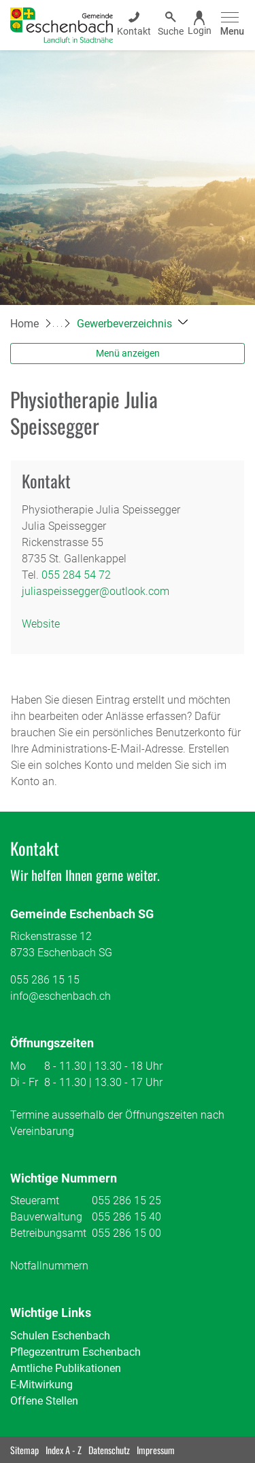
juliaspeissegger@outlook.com (95, 591)
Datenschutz (109, 1450)
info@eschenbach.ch (60, 996)
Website (41, 623)
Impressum (156, 1450)
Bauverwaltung (46, 1216)
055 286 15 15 (45, 979)
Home (24, 323)
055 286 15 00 (126, 1233)
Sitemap (24, 1450)
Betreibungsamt (48, 1233)
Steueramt (34, 1200)
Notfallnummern (49, 1265)
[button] (132, 323)
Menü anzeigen (128, 353)
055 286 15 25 (126, 1200)
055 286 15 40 (126, 1216)
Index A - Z (64, 1450)
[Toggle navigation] (230, 24)
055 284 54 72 (76, 574)
